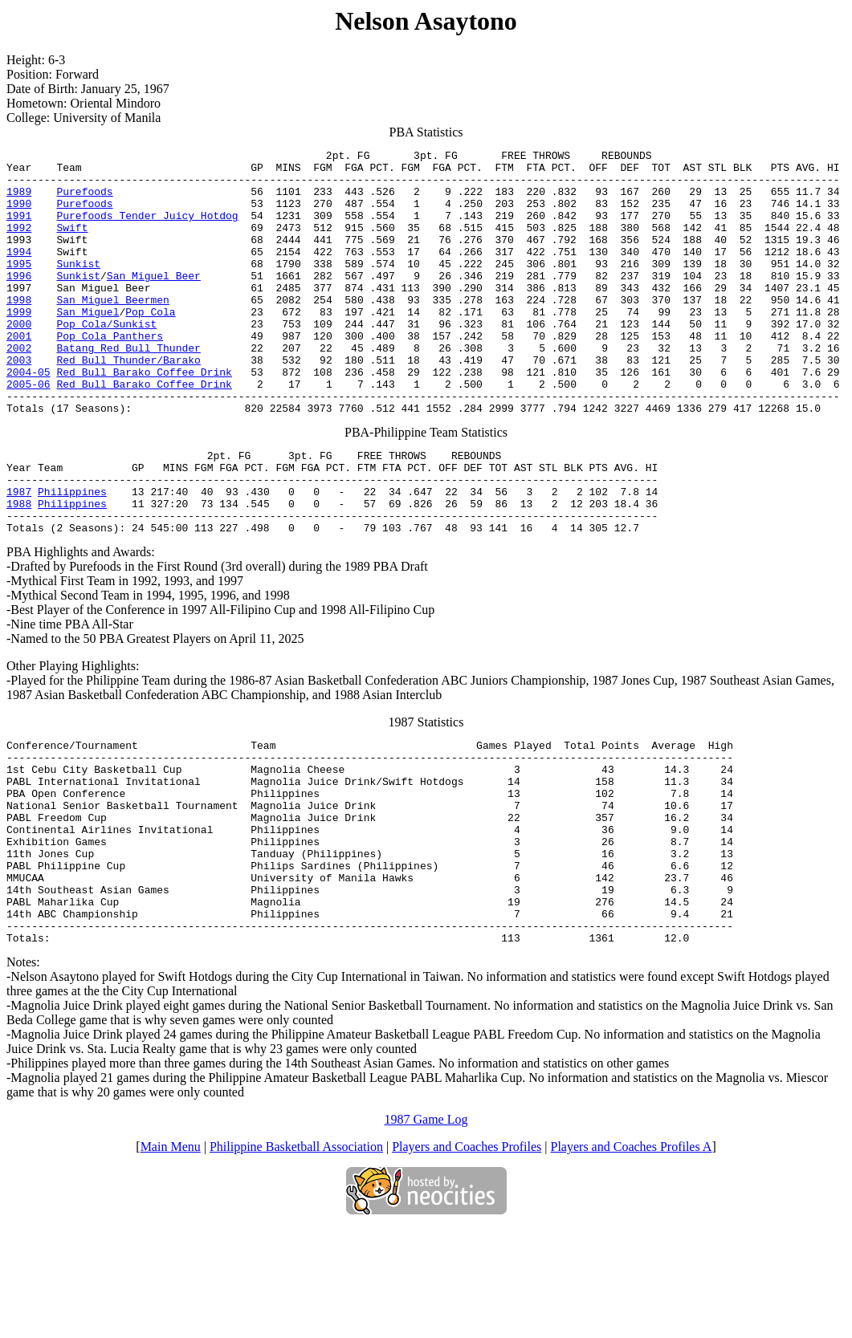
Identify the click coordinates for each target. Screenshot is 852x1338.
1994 (18, 273)
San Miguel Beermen (112, 330)
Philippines (72, 554)
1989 (18, 200)
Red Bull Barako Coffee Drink (143, 417)
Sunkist (78, 287)
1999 (18, 345)
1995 (18, 287)
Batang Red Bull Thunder (128, 388)
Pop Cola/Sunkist (106, 359)
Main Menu (171, 1257)
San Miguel (87, 345)
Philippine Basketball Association (296, 1257)
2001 (18, 374)
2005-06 (28, 432)
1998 (18, 330)
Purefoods (84, 200)
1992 (18, 244)
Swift (72, 244)
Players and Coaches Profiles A (631, 1257)
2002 (18, 388)
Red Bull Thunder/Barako (128, 403)
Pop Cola (150, 345)
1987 (18, 554)
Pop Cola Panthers (109, 374)
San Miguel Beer (154, 302)
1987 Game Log (426, 1230)
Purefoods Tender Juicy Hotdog (147, 229)
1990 (18, 215)
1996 (18, 302)
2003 (18, 403)
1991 (18, 229)
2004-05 (28, 417)
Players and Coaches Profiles (466, 1257)
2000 (18, 359)
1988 (18, 568)
